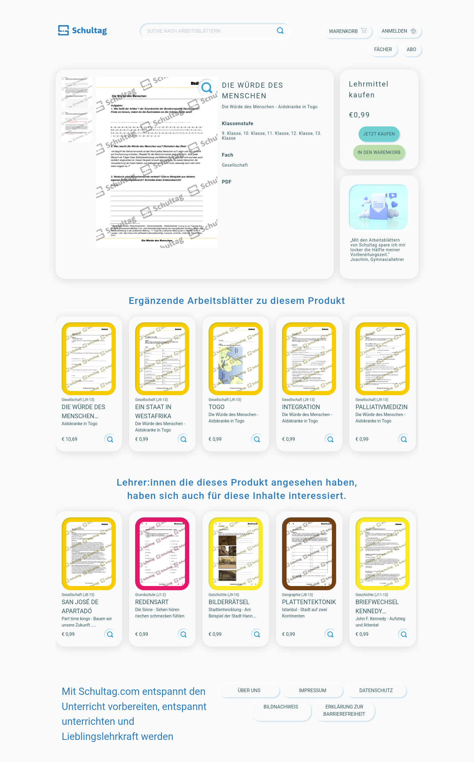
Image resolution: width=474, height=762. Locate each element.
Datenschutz (376, 690)
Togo (217, 407)
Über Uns (249, 690)
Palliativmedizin (381, 407)
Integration (301, 407)
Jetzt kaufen (379, 134)
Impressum (312, 690)
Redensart (152, 602)
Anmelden (398, 31)
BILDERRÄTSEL (229, 602)
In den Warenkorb (379, 152)
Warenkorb (348, 31)
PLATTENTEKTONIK (309, 602)
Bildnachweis (281, 707)
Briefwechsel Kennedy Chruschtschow (382, 611)
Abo (411, 49)
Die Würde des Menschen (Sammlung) (83, 416)
